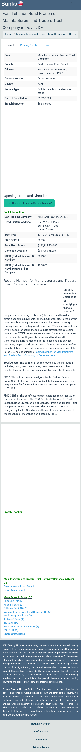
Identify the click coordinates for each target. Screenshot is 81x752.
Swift (47, 45)
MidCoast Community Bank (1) (21, 626)
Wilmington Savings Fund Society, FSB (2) (27, 612)
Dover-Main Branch (14, 590)
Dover (72, 34)
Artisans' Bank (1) (14, 619)
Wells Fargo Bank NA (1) (18, 615)
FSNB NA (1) (11, 630)
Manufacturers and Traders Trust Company (40, 34)
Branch (10, 45)
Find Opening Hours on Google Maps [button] (29, 203)
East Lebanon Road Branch (19, 586)
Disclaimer (40, 739)
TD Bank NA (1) (12, 622)
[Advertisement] (40, 150)
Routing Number (29, 45)
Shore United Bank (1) (16, 633)
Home (8, 34)
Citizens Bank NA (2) (15, 608)
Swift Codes (41, 731)
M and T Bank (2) (13, 604)
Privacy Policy (41, 747)
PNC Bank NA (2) (13, 600)
